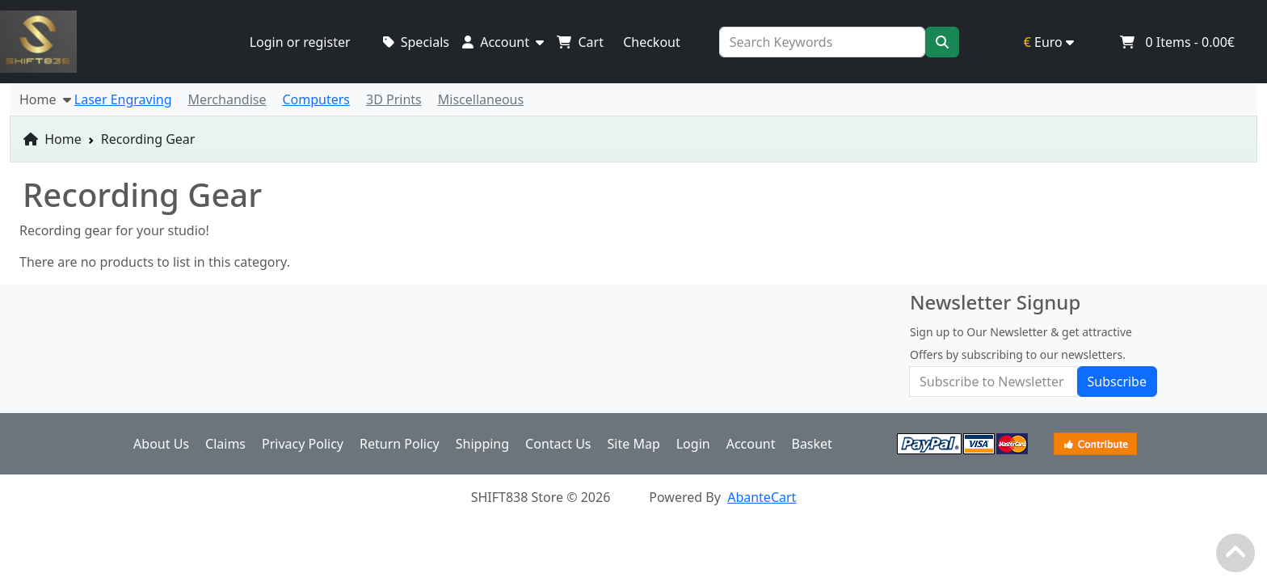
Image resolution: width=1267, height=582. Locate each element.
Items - (1177, 42)
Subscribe (1117, 381)
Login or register (300, 42)
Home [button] (45, 99)
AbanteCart (761, 497)
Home (52, 139)
